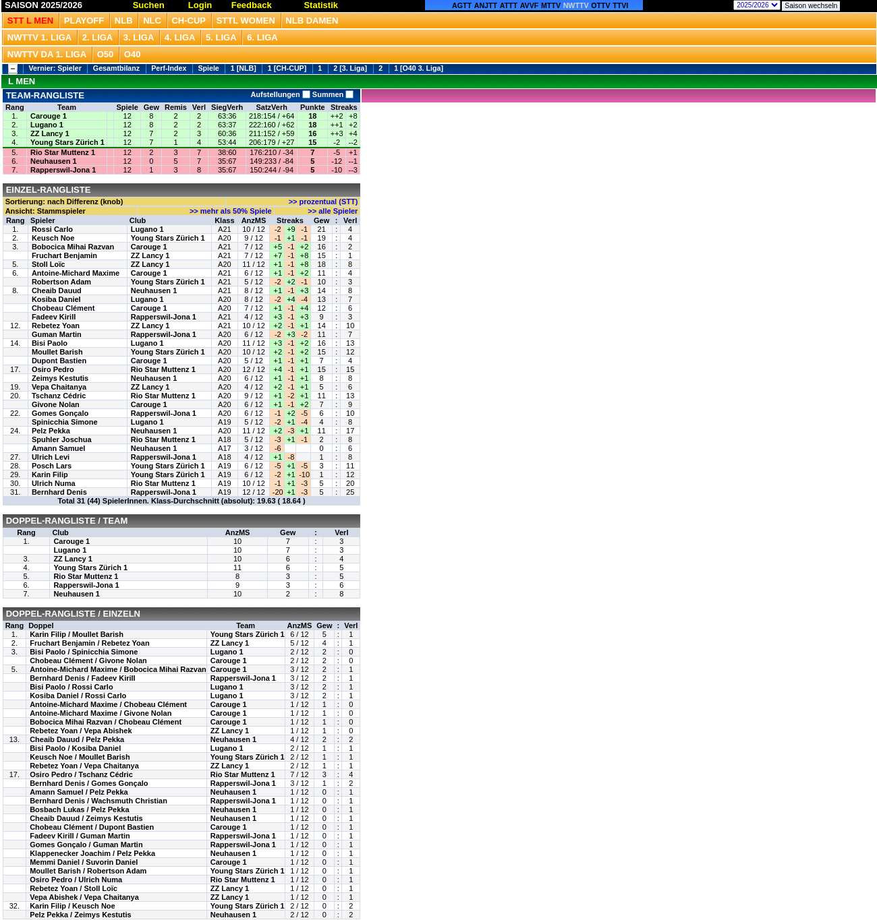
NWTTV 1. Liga (39, 37)
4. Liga (180, 37)
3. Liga (138, 37)
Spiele (208, 68)
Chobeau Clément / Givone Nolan (88, 660)
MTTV (551, 5)
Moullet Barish (57, 352)
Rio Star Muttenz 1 (62, 152)
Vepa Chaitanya (59, 387)
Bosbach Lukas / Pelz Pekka (79, 809)
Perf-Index (168, 68)
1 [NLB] (243, 68)
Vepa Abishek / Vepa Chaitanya (84, 897)
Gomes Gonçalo (60, 413)
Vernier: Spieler (55, 68)
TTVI (620, 5)
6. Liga (262, 37)
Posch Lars (52, 466)
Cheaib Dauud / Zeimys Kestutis (86, 818)
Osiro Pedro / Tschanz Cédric (81, 774)
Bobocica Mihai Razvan (73, 247)
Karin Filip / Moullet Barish (76, 634)
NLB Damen (311, 21)
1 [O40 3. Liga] (418, 68)
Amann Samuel (58, 448)
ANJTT (485, 5)
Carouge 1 (48, 116)
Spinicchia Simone (65, 422)
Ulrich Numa (54, 483)
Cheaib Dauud (57, 290)
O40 (132, 54)
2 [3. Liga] (350, 68)
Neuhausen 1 (53, 161)
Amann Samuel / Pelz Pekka (79, 792)
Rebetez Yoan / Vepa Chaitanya (84, 766)
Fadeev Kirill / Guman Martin (80, 836)
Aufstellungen (280, 94)
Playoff (84, 21)
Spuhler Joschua (62, 439)
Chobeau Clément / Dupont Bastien (92, 827)
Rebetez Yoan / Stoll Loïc (73, 888)
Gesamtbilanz (116, 68)
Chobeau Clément (63, 308)
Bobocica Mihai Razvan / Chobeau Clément (105, 722)
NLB (124, 21)
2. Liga (97, 37)
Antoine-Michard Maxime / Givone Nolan (100, 713)
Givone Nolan (56, 404)
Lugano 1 (46, 125)
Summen (332, 94)
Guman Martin (57, 334)
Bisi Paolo (49, 343)
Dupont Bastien (59, 361)
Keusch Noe (53, 238)
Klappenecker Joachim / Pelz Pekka (92, 853)
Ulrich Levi (50, 457)
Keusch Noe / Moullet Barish (80, 757)
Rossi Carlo (52, 229)
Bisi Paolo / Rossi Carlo (71, 687)
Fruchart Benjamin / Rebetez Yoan (89, 643)
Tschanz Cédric (59, 396)
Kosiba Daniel (56, 299)
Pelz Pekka (51, 431)
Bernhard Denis (59, 492)
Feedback (251, 5)
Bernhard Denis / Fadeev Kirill (83, 678)
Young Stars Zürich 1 (67, 142)
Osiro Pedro (53, 369)
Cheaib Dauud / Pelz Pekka (77, 739)
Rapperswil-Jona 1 (63, 170)
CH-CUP (188, 21)
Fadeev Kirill (54, 317)
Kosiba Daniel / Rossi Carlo (78, 696)
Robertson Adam (61, 282)
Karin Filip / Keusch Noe (72, 906)
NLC (152, 21)
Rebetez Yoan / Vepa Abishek (81, 731)
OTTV (600, 5)
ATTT (508, 5)
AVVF (529, 5)
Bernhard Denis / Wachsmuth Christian (98, 801)
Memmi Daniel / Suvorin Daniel (84, 862)
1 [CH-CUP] (287, 68)
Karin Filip (50, 474)
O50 (105, 54)
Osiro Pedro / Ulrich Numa (76, 880)
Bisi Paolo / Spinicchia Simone (84, 652)
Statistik (321, 5)
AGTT (462, 5)
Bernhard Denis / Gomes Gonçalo (89, 783)
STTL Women (246, 21)
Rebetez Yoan (56, 325)
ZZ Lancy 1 (49, 133)
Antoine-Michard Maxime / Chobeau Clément (108, 704)
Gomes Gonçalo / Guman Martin (86, 844)
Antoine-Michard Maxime (75, 273)
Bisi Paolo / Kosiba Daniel (75, 748)
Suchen (149, 5)
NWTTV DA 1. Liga (46, 54)
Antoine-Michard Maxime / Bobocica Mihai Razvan (118, 669)
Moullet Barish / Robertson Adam (88, 871)
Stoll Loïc (48, 264)
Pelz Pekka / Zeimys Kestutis (80, 915)
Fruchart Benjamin (64, 255)
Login (200, 5)
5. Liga (221, 37)
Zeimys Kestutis (60, 378)
